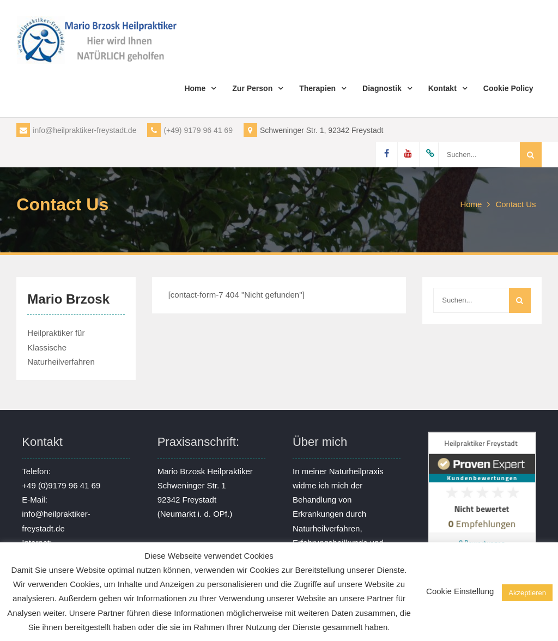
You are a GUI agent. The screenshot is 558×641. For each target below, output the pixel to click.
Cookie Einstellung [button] (460, 591)
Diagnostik (382, 88)
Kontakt (442, 88)
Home (194, 88)
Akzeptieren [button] (527, 593)
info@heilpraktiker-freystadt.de (76, 130)
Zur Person (252, 88)
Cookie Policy (508, 88)
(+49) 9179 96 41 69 (190, 130)
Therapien (317, 88)
